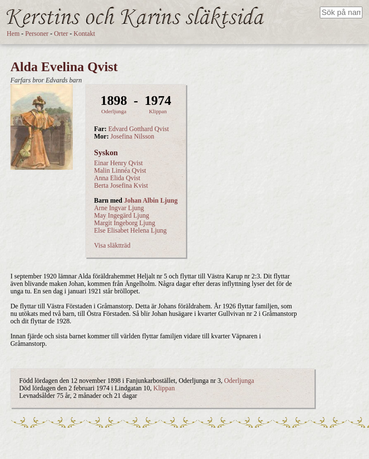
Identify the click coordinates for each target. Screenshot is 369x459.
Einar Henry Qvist (118, 162)
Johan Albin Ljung (151, 200)
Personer (36, 33)
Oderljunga (114, 111)
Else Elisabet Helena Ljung (130, 230)
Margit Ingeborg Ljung (124, 222)
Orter (61, 33)
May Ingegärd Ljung (121, 215)
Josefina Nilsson (132, 136)
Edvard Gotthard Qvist (138, 128)
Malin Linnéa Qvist (120, 170)
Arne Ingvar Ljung (119, 207)
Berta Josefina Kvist (121, 185)
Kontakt (84, 33)
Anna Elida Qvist (117, 177)
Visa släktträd (112, 245)
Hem (13, 33)
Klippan (158, 111)
